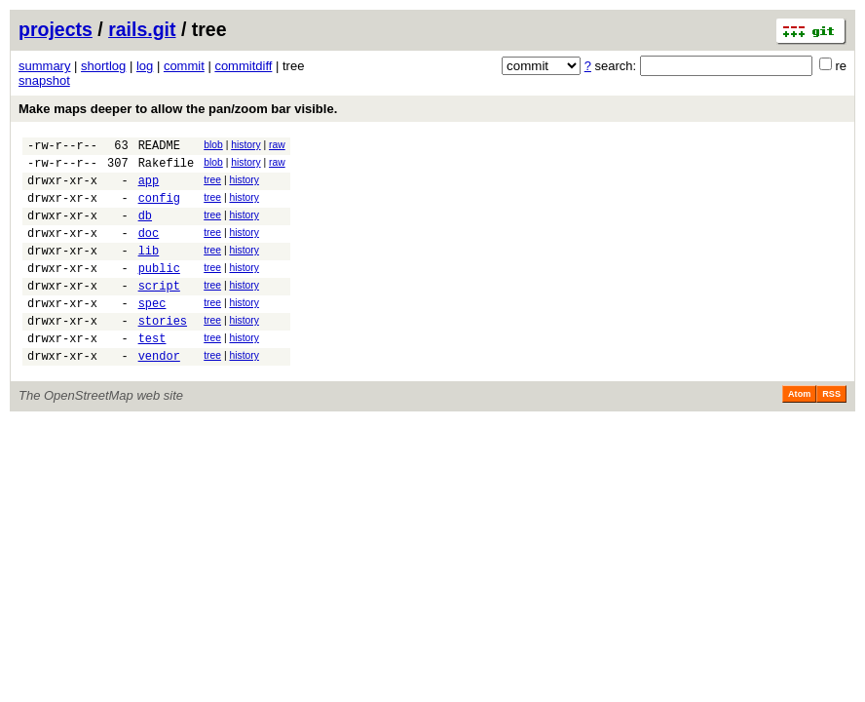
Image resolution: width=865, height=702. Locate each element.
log (144, 65)
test (152, 373)
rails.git (141, 29)
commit (184, 65)
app (149, 188)
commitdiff (243, 65)
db (145, 229)
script (159, 311)
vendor (159, 393)
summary (44, 65)
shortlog (103, 65)
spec (152, 332)
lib (149, 270)
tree (212, 185)
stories (162, 352)
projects (56, 29)
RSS (831, 432)
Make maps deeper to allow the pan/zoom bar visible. (178, 108)
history (245, 144)
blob (213, 144)
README (159, 147)
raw (277, 144)
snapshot (44, 80)
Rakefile (166, 168)
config (159, 209)
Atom (799, 432)
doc (149, 250)
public (159, 291)
